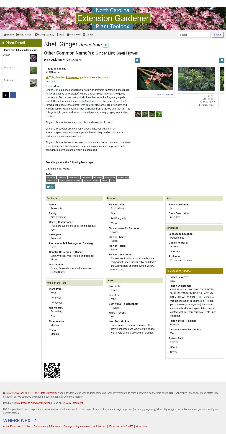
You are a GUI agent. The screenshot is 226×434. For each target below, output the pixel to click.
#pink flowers (86, 177)
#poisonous (51, 177)
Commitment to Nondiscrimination (32, 403)
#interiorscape (52, 180)
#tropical (105, 180)
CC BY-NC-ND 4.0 (207, 102)
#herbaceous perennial (91, 180)
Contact (88, 34)
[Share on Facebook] (13, 95)
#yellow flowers (109, 177)
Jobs (27, 426)
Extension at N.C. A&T (121, 426)
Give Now (74, 34)
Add (50, 186)
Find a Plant (24, 34)
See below (51, 81)
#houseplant (62, 177)
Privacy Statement (73, 403)
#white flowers (74, 177)
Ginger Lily (104, 53)
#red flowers (97, 177)
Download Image (165, 94)
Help (60, 34)
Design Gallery (44, 34)
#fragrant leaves (123, 177)
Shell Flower (127, 53)
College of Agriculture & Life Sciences (85, 426)
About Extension (12, 426)
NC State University (13, 393)
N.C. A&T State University (43, 393)
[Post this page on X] (6, 95)
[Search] (194, 35)
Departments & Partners (47, 426)
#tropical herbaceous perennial (70, 180)
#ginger (113, 180)
